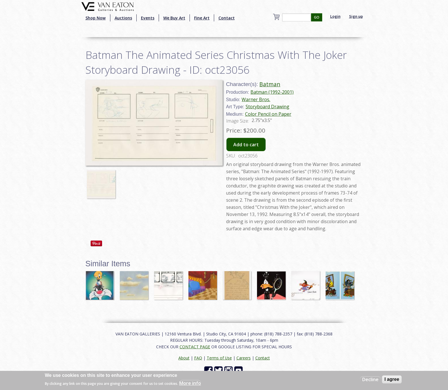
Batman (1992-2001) (272, 92)
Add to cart (246, 144)
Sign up (356, 16)
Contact (226, 18)
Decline (370, 379)
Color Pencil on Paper (268, 114)
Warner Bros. (256, 99)
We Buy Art (174, 18)
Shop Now (95, 18)
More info (190, 383)
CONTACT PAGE (195, 346)
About (184, 358)
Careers (243, 358)
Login (335, 16)
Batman (269, 84)
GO (316, 17)
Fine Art (202, 18)
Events (147, 18)
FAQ (198, 358)
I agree (392, 379)
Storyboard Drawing (267, 106)
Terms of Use (219, 358)
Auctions (123, 18)
